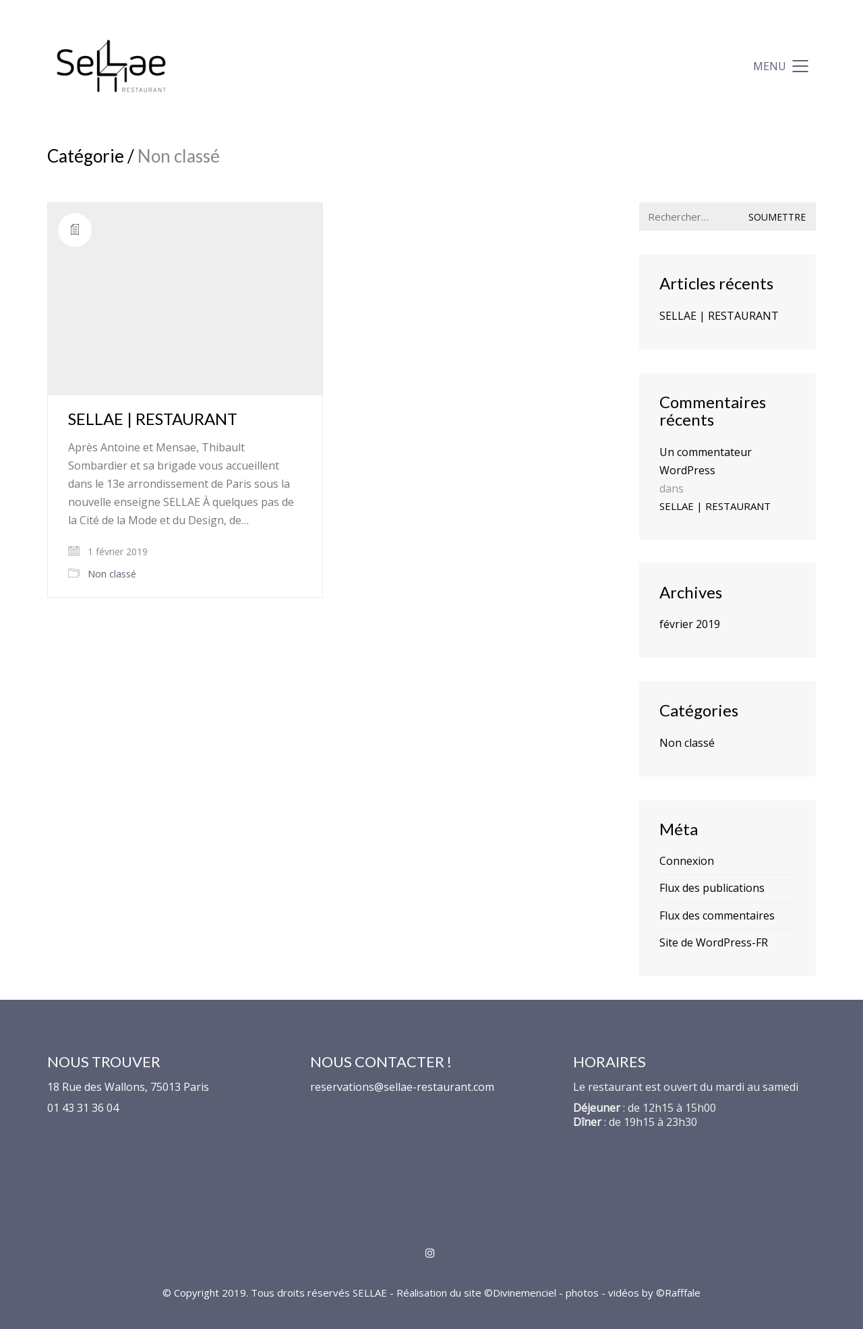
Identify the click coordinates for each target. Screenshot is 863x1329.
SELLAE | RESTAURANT (152, 419)
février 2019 (689, 624)
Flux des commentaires (717, 915)
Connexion (686, 860)
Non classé (112, 573)
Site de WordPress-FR (713, 942)
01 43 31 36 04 (83, 1108)
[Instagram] (430, 1252)
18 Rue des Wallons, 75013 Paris (128, 1087)
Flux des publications (712, 887)
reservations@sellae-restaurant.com (402, 1087)
